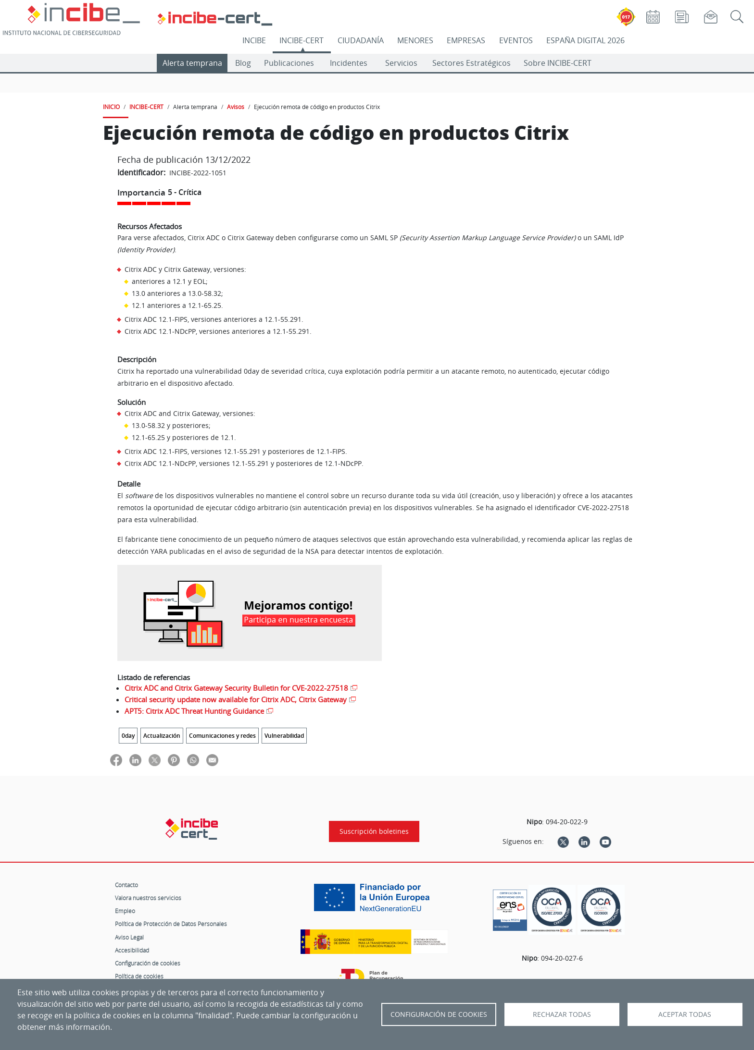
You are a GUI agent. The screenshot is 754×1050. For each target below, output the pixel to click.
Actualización (161, 736)
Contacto (126, 885)
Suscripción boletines (374, 831)
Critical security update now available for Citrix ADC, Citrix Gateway (236, 699)
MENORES (415, 40)
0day (128, 736)
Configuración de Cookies (438, 1014)
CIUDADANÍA (361, 40)
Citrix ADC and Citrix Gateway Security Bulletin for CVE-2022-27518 (236, 688)
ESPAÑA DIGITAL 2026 (585, 40)
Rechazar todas (562, 1014)
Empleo (125, 911)
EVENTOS (516, 40)
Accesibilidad (132, 950)
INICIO (111, 106)
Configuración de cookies (147, 963)
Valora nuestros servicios (148, 898)
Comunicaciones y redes (222, 736)
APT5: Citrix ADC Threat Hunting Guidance (194, 711)
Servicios (401, 63)
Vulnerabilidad (284, 736)
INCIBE (254, 40)
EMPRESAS (466, 40)
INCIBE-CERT (301, 40)
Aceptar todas (684, 1014)
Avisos (235, 106)
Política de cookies (139, 976)
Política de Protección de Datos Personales (171, 924)
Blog (243, 63)
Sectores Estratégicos (471, 63)
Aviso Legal (129, 937)
